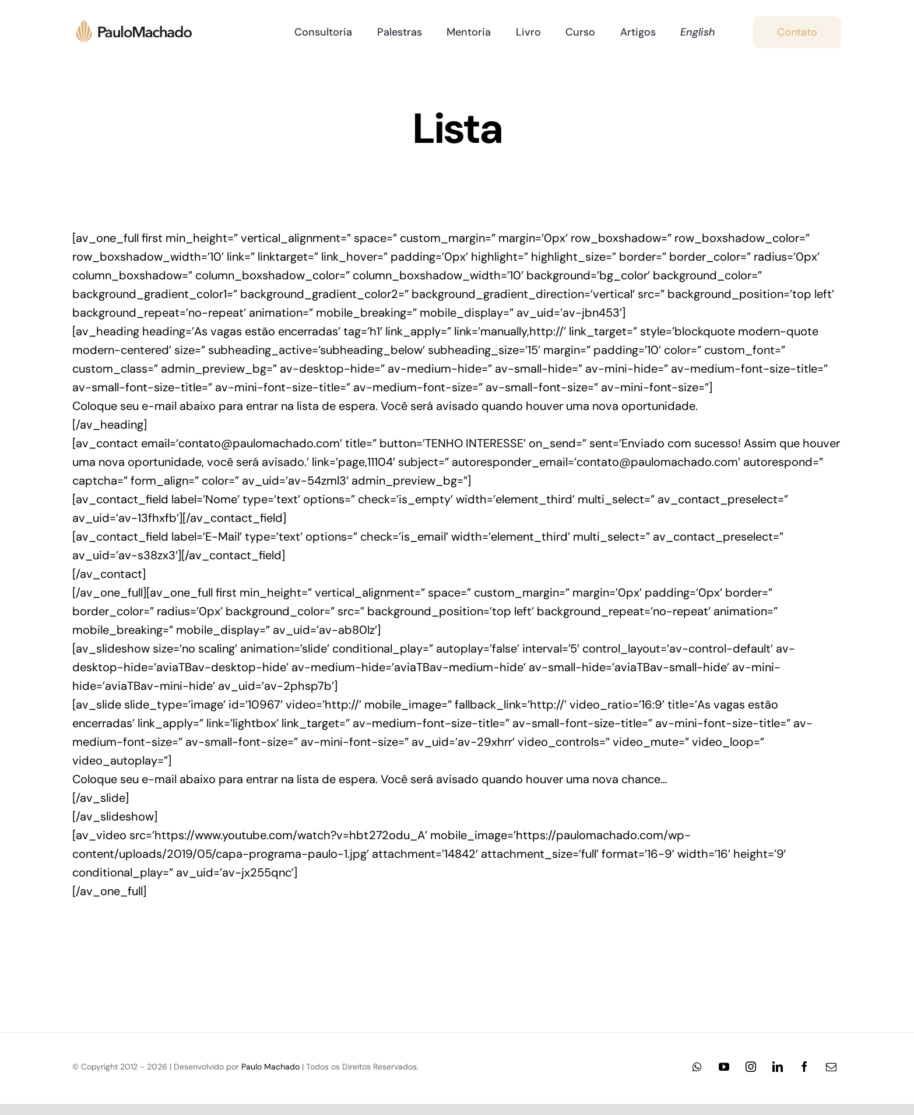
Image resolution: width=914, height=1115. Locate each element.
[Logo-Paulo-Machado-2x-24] (139, 23)
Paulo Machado (270, 1066)
